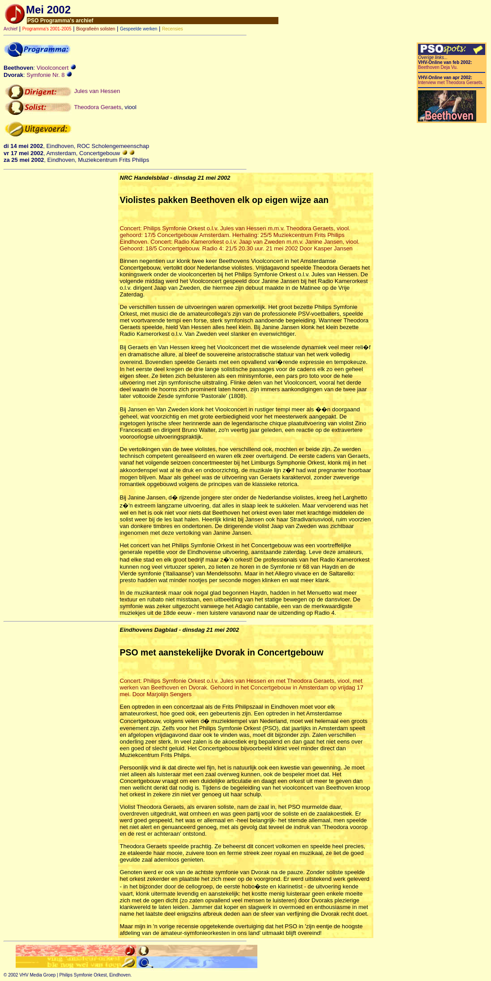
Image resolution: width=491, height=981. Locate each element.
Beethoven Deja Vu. (438, 67)
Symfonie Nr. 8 (49, 75)
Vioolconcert (56, 67)
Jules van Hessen (97, 91)
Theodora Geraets (97, 106)
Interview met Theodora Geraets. (450, 82)
